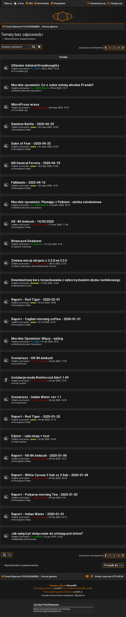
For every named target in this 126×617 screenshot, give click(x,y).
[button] (105, 48)
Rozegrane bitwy (22, 129)
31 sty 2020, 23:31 (50, 341)
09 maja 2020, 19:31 (59, 107)
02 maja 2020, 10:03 (48, 146)
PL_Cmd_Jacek (39, 107)
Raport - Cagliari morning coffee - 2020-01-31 (46, 319)
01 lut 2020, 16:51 (47, 322)
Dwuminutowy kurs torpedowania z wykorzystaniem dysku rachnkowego (65, 280)
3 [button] (118, 47)
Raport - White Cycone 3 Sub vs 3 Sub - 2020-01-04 (49, 475)
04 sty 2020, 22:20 (58, 478)
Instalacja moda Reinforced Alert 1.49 (39, 377)
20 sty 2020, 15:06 (47, 439)
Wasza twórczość (22, 285)
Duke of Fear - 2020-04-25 (31, 143)
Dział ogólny (19, 383)
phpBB (57, 588)
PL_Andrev (36, 244)
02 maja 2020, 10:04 (48, 127)
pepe (33, 127)
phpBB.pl (78, 592)
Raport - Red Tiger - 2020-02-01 (35, 299)
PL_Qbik (35, 341)
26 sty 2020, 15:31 (58, 380)
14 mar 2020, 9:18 (53, 244)
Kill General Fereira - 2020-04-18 (35, 163)
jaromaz (35, 283)
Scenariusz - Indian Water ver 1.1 (36, 397)
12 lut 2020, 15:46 (50, 283)
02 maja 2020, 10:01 (48, 185)
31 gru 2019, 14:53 (53, 536)
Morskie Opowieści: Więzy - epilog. (37, 338)
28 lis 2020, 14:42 (50, 68)
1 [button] (110, 47)
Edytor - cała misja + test (30, 436)
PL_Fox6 (35, 68)
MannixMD (72, 585)
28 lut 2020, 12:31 (57, 263)
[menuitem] (19, 3)
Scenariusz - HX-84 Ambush (32, 358)
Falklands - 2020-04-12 (28, 182)
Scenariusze (20, 363)
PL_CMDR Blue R (39, 88)
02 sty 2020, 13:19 (58, 517)
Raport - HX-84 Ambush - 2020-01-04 (39, 455)
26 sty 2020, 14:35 (58, 400)
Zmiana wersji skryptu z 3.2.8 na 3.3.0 (39, 260)
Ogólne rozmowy (22, 246)
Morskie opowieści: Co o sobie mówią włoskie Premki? (52, 85)
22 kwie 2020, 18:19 (60, 205)
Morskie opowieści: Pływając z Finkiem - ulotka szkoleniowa (56, 202)
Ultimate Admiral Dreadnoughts (35, 65)
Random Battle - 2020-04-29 (32, 124)
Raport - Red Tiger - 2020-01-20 (35, 416)
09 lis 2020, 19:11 (59, 88)
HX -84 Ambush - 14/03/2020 (32, 221)
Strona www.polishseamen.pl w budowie (52, 609)
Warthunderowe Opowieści (27, 90)
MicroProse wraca (25, 104)
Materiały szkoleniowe (24, 539)
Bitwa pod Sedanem (26, 241)
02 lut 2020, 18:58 (47, 302)
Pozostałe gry (20, 71)
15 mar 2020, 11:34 (58, 224)
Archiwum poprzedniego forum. (48, 611)
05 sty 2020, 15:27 (58, 458)
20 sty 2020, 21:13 (47, 419)
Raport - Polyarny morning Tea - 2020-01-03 (44, 494)
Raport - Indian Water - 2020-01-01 (37, 514)
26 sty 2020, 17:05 (58, 361)
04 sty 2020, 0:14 (57, 497)
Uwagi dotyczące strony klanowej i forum (34, 266)
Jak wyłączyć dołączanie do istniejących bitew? (47, 533)
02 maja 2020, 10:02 (48, 166)
